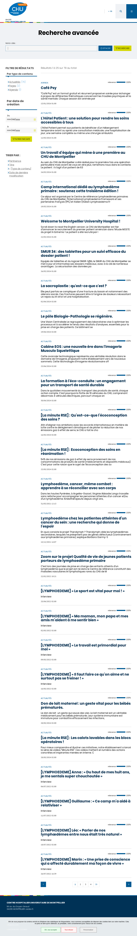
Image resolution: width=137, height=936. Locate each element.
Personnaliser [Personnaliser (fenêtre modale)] (88, 930)
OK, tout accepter (50, 930)
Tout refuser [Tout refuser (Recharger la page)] (69, 930)
